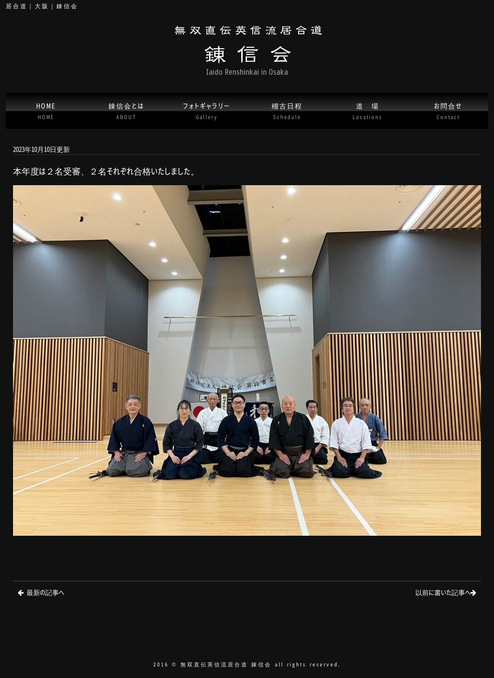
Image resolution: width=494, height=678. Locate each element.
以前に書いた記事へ (442, 592)
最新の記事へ (45, 592)
